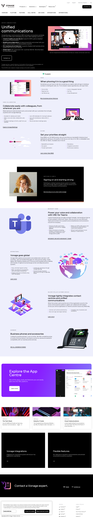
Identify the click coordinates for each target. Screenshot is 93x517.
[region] (26, 508)
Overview (5, 12)
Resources (52, 6)
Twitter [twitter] (62, 511)
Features (22, 12)
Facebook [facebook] (62, 506)
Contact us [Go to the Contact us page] (87, 6)
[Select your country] (82, 2)
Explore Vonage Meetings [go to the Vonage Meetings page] (10, 127)
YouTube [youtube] (62, 514)
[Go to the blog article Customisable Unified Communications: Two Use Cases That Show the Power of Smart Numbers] (77, 418)
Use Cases (41, 12)
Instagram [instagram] (62, 516)
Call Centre (31, 12)
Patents (77, 516)
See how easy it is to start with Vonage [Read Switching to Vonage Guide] (55, 191)
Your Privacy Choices (80, 511)
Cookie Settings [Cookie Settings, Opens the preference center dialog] (7, 511)
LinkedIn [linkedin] (62, 509)
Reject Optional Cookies (43, 511)
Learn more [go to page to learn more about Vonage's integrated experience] (51, 316)
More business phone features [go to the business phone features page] (49, 98)
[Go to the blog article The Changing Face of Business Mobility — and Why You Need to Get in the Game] (47, 417)
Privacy (77, 509)
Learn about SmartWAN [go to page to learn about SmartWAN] (47, 153)
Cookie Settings (79, 514)
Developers (42, 6)
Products (22, 6)
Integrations (51, 12)
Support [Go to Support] (74, 2)
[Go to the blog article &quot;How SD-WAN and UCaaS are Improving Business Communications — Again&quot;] (15, 417)
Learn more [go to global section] (13, 279)
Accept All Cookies (30, 511)
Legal (77, 506)
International (63, 12)
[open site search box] (91, 2)
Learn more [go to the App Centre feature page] (14, 388)
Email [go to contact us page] (67, 486)
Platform (13, 12)
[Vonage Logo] (7, 6)
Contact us (6, 58)
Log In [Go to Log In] (68, 2)
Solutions (32, 6)
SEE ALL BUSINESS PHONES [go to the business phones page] (18, 347)
